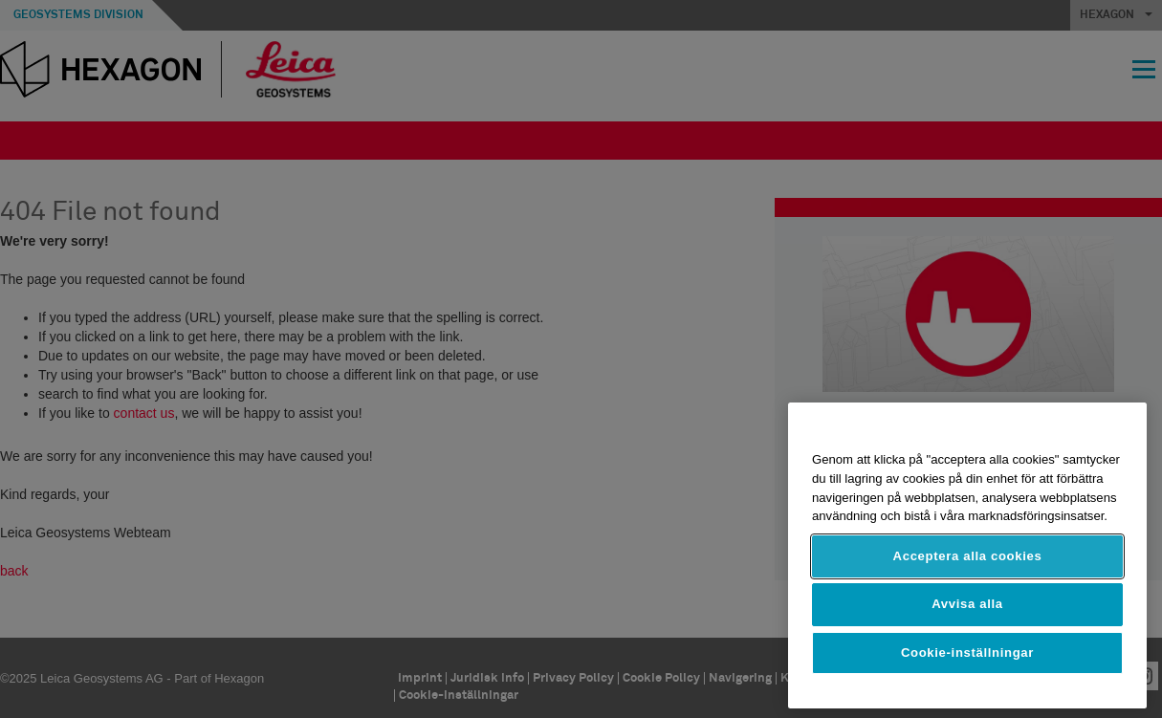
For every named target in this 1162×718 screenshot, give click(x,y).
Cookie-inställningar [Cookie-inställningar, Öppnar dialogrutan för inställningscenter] (967, 652)
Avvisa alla (967, 604)
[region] (967, 555)
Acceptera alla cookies (967, 556)
